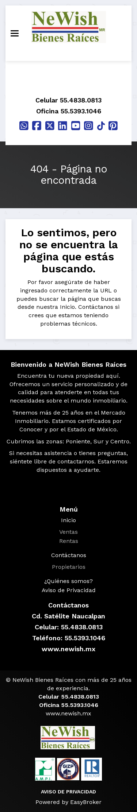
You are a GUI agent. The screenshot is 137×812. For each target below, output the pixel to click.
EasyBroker (86, 802)
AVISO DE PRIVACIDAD (68, 791)
